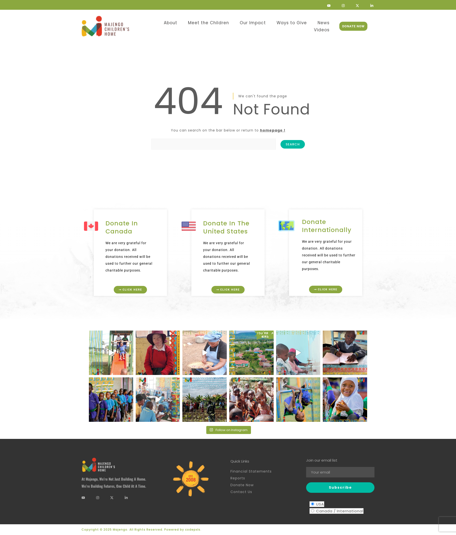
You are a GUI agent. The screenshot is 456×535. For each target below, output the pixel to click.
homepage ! (272, 130)
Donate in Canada (121, 227)
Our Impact (238, 21)
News (301, 21)
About (165, 21)
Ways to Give (273, 21)
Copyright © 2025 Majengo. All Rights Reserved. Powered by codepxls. (141, 529)
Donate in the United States (226, 227)
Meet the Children (199, 21)
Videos (323, 21)
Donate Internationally (327, 226)
